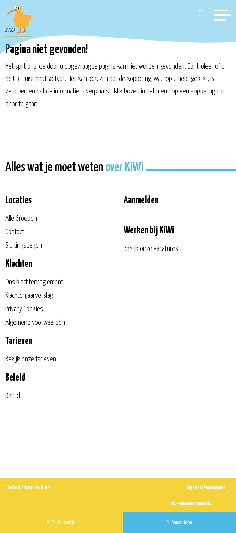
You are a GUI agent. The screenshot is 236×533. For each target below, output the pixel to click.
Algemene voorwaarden (35, 322)
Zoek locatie (61, 522)
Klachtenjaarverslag (29, 295)
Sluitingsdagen (23, 245)
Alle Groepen (21, 218)
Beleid (12, 396)
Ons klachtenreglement (34, 282)
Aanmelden (179, 522)
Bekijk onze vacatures (151, 249)
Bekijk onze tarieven (30, 359)
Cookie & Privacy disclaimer (28, 487)
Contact (14, 232)
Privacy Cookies (24, 309)
